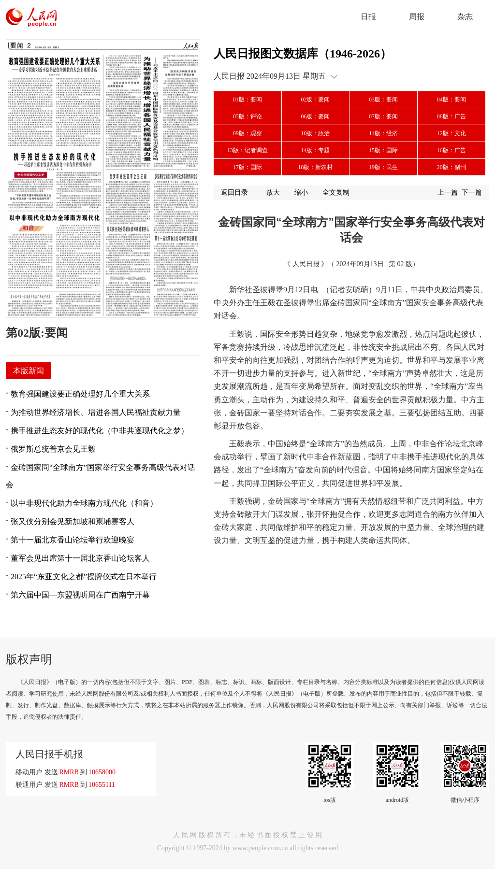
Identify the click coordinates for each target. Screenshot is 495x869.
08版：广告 (451, 116)
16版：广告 (451, 150)
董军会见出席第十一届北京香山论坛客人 (80, 558)
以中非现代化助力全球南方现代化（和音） (84, 503)
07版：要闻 (383, 116)
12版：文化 (451, 133)
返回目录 (234, 192)
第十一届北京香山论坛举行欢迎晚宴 (72, 540)
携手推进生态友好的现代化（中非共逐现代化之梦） (100, 431)
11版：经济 (383, 133)
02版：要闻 (315, 99)
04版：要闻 (451, 99)
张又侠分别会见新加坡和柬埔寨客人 (72, 521)
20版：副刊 (451, 167)
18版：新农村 (315, 167)
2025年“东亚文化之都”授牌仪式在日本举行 (84, 576)
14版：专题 (315, 150)
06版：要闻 (315, 116)
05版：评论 (247, 116)
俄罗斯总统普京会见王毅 (53, 449)
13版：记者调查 (247, 150)
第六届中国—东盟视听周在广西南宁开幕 (80, 595)
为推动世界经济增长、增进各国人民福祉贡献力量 (96, 412)
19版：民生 (383, 167)
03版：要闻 (383, 99)
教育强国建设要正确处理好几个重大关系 (80, 394)
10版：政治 (315, 133)
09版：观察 (247, 133)
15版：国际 (383, 150)
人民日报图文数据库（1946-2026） (303, 53)
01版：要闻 (247, 99)
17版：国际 (247, 167)
